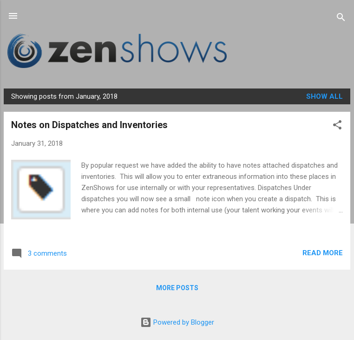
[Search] (341, 19)
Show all (324, 96)
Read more (322, 253)
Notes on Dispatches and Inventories (89, 124)
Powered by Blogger (177, 322)
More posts (177, 288)
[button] (337, 126)
